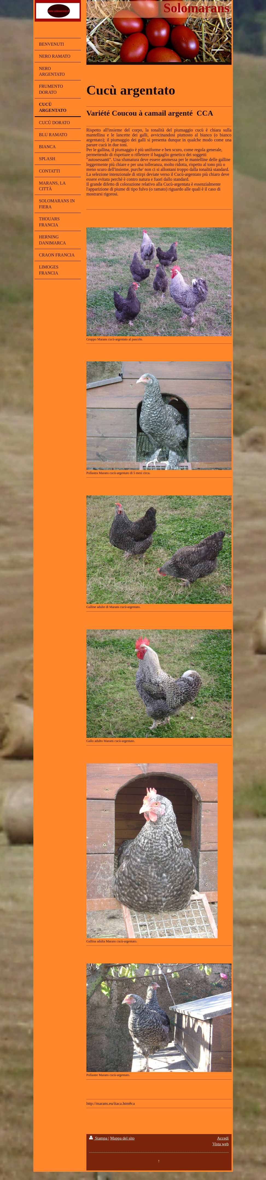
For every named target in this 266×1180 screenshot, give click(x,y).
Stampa (99, 1138)
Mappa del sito (122, 1138)
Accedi (223, 1138)
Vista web (220, 1144)
